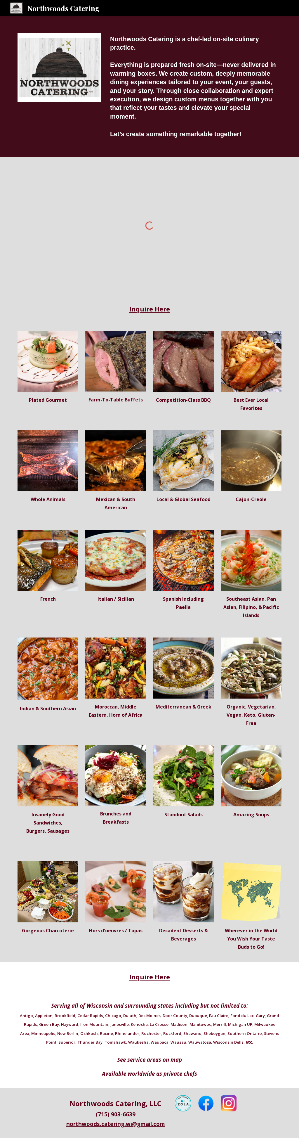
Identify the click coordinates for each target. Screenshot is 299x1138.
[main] (194, 87)
